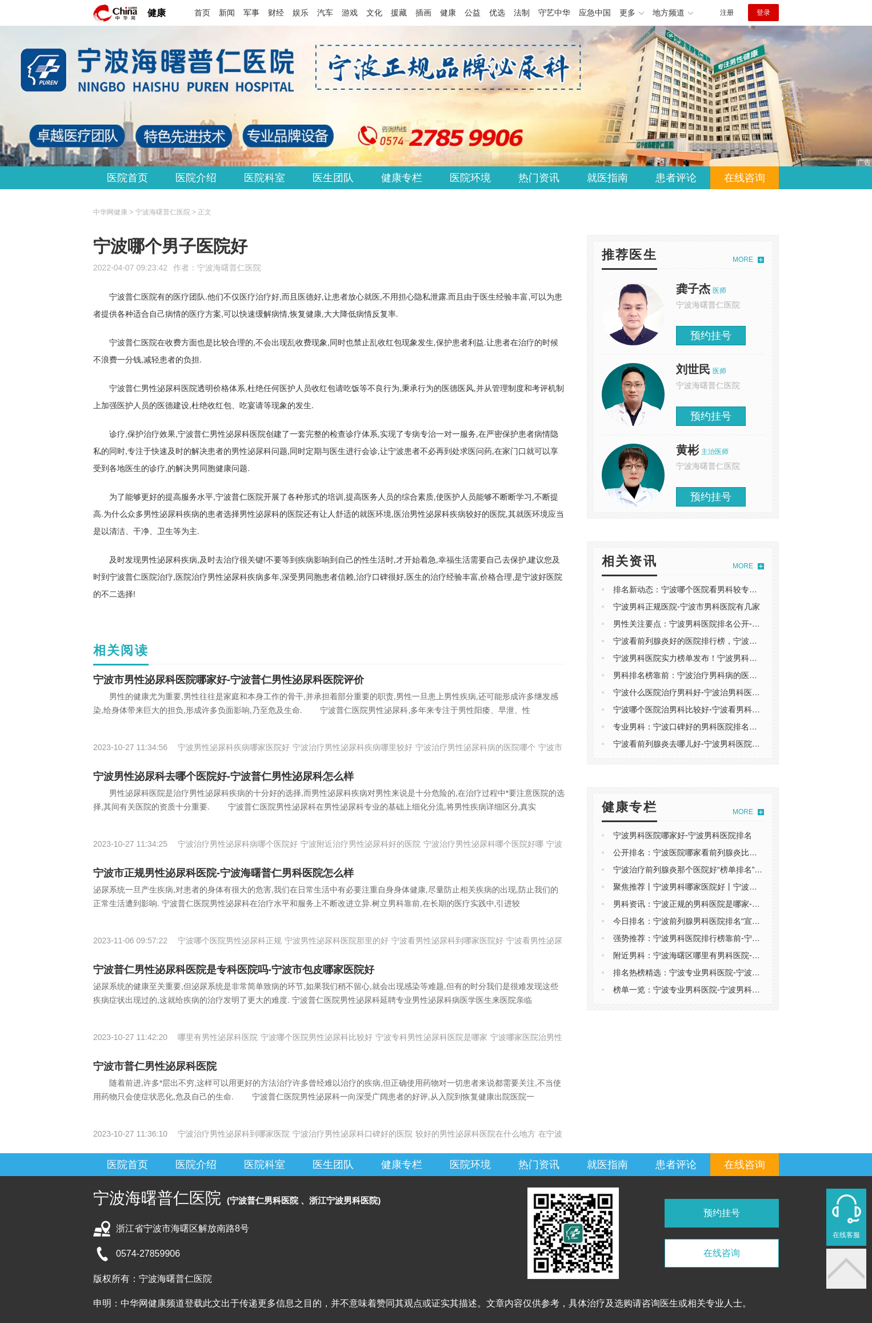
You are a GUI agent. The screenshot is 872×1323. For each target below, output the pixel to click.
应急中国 (595, 12)
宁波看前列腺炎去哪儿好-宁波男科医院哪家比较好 (702, 743)
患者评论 (676, 178)
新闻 (227, 12)
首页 (202, 12)
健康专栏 (401, 178)
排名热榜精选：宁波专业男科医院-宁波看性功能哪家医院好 (718, 972)
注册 (727, 13)
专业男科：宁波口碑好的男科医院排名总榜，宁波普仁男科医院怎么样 (737, 726)
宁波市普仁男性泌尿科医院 (155, 1066)
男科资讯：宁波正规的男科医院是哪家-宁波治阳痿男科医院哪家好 (730, 903)
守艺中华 (554, 12)
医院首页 (127, 178)
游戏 (350, 12)
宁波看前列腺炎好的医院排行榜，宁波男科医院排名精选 (713, 640)
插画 (423, 12)
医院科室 (264, 178)
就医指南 (607, 178)
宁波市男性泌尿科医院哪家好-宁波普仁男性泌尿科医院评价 (228, 680)
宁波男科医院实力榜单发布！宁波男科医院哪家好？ (705, 658)
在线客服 (846, 1235)
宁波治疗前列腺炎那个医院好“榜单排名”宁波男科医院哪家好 (719, 869)
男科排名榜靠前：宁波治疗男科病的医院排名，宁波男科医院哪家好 (733, 675)
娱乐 (301, 12)
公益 (473, 12)
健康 (156, 13)
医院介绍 (196, 178)
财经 (276, 12)
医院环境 (470, 178)
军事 (251, 12)
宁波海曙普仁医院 (229, 267)
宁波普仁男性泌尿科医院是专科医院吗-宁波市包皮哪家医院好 (233, 969)
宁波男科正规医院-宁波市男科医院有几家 (686, 606)
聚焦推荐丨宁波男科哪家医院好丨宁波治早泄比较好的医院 (717, 886)
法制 (522, 12)
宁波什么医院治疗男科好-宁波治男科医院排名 (694, 692)
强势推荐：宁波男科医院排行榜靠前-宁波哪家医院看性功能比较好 (730, 938)
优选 (497, 12)
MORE (743, 260)
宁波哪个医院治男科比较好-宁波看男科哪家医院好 (702, 709)
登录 (763, 13)
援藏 (399, 12)
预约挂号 (710, 335)
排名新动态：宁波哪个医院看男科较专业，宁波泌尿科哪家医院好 (729, 589)
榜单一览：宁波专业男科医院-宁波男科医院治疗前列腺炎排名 (722, 989)
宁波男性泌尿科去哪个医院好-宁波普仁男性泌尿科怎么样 (223, 776)
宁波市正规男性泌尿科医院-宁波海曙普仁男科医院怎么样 (223, 873)
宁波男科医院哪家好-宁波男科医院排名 (682, 835)
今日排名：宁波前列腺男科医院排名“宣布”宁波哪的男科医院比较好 (731, 921)
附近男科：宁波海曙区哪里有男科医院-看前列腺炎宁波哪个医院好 (730, 955)
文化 (374, 12)
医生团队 (333, 178)
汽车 (325, 12)
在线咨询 (744, 178)
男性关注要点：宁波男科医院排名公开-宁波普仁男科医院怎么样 (726, 623)
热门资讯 (538, 178)
